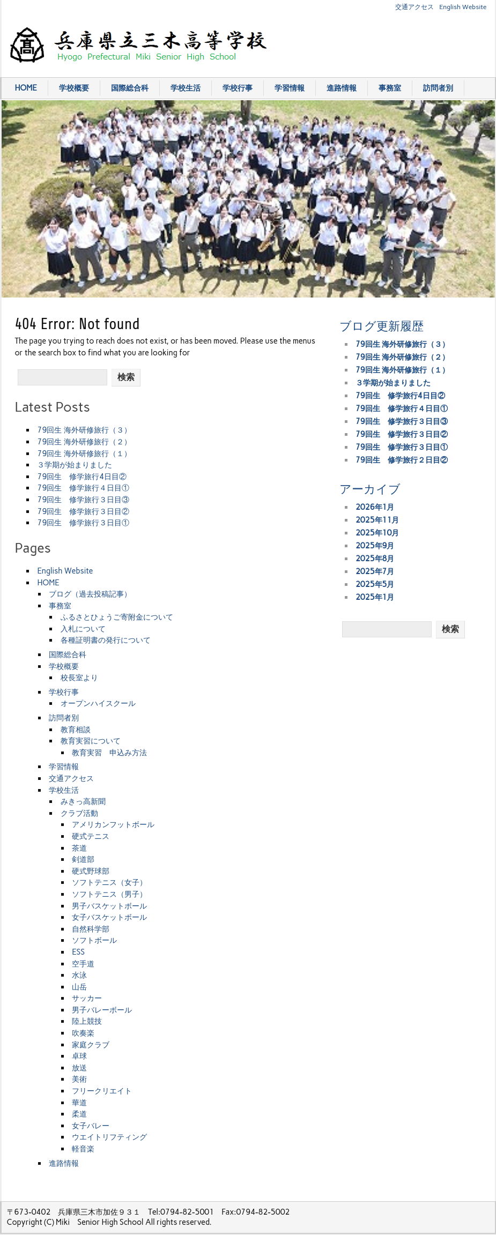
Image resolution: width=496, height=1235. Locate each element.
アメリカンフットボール (113, 824)
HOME (26, 88)
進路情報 (342, 88)
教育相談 (76, 729)
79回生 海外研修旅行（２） (84, 442)
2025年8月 (375, 558)
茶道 (79, 848)
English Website (462, 7)
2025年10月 (377, 533)
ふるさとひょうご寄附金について (117, 617)
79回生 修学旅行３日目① (83, 522)
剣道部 (83, 859)
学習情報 (290, 88)
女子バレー (90, 1125)
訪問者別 (438, 88)
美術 (79, 1079)
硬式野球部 (90, 871)
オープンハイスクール (98, 703)
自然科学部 (90, 929)
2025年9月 (375, 545)
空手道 (83, 964)
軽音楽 (83, 1149)
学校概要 (74, 88)
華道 (79, 1102)
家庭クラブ (90, 1045)
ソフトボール (94, 940)
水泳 (79, 975)
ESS (78, 952)
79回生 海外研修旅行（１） (84, 453)
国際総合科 (130, 88)
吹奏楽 (83, 1033)
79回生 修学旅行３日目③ (83, 499)
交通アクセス (414, 7)
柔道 (79, 1114)
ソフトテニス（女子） (109, 882)
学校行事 (238, 88)
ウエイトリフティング (109, 1137)
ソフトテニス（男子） (109, 894)
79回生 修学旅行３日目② (83, 511)
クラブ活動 (79, 813)
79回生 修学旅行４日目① (83, 488)
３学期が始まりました (74, 465)
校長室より (79, 677)
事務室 (390, 88)
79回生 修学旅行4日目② (82, 476)
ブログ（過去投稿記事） (90, 594)
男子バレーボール (102, 1010)
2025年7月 (375, 571)
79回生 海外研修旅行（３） (84, 430)
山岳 (79, 987)
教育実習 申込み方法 (109, 752)
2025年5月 (375, 584)
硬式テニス (90, 836)
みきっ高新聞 (83, 801)
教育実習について (91, 741)
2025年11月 (377, 520)
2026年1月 (375, 507)
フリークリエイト (102, 1091)
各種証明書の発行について (106, 640)
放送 (79, 1068)
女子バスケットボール (109, 917)
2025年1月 (375, 597)
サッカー (87, 998)
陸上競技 (87, 1021)
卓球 (79, 1056)
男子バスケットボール (109, 906)
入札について (83, 629)
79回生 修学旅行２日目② (402, 460)
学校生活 (186, 88)
